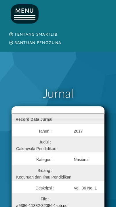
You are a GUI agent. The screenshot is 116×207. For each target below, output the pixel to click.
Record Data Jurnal (34, 119)
